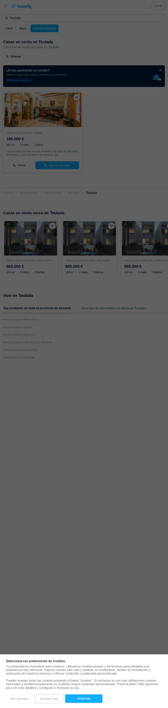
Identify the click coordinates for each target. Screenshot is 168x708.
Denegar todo (49, 698)
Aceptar (83, 698)
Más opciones (20, 698)
